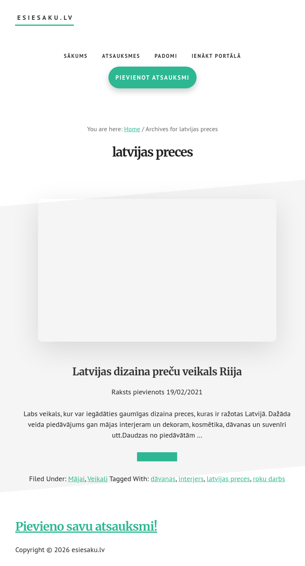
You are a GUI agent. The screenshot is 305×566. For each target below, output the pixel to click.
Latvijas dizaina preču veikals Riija (157, 371)
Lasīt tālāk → (157, 456)
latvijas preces (228, 478)
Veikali (97, 478)
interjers (191, 478)
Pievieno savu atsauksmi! (86, 526)
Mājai (76, 478)
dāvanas (163, 478)
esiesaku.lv (45, 17)
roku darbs (269, 478)
